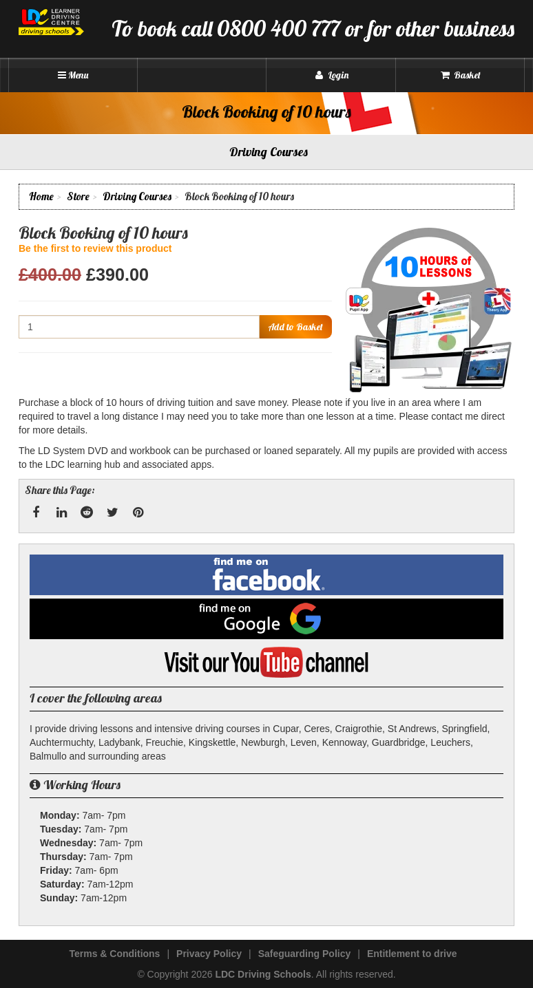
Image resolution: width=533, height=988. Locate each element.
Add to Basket (295, 327)
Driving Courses (137, 196)
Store (78, 196)
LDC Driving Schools (263, 974)
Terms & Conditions (114, 953)
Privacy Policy (209, 953)
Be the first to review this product (95, 248)
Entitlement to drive (412, 953)
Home (41, 196)
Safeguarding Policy (304, 953)
